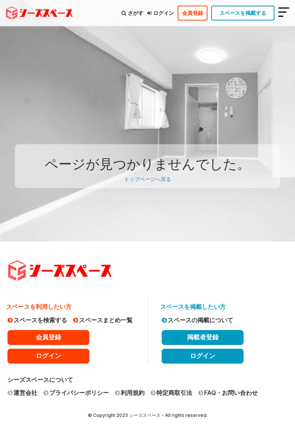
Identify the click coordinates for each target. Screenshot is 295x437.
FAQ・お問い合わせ (228, 392)
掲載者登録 (203, 337)
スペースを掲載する (242, 13)
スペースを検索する (37, 320)
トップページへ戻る (147, 179)
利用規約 (130, 392)
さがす (132, 13)
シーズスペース (145, 415)
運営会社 (22, 392)
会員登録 (192, 13)
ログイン (160, 13)
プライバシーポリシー (76, 392)
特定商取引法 (171, 392)
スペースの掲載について (197, 320)
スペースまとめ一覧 (103, 320)
